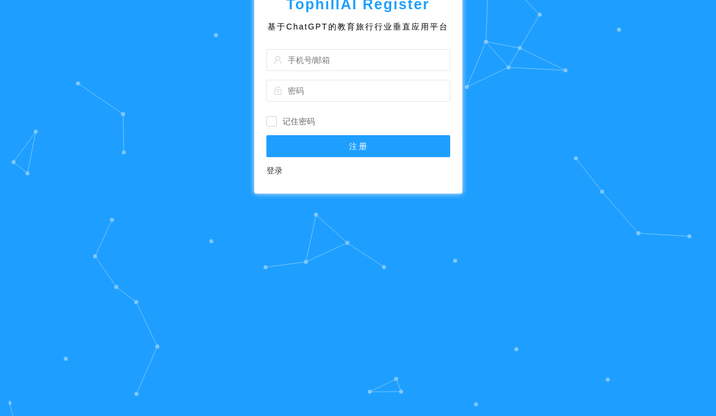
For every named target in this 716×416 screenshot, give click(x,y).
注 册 (358, 200)
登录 (274, 224)
